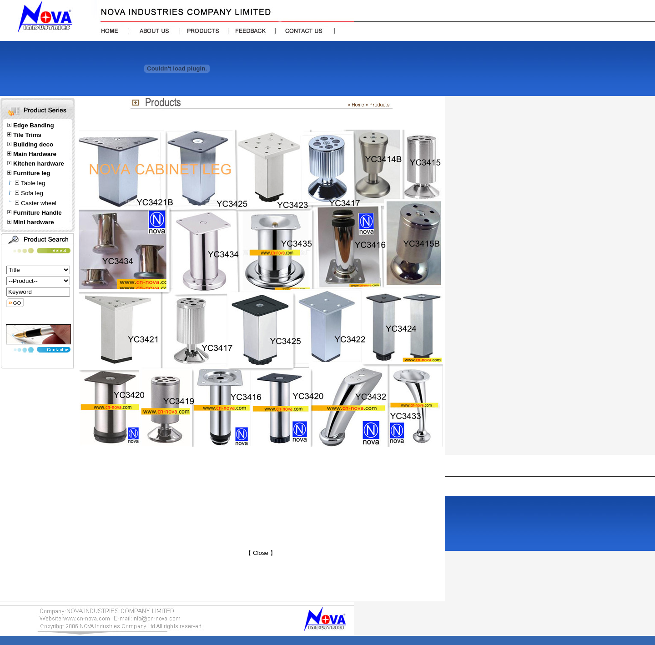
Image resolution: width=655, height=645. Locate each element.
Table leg (33, 183)
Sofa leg (32, 193)
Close (260, 552)
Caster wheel (38, 203)
